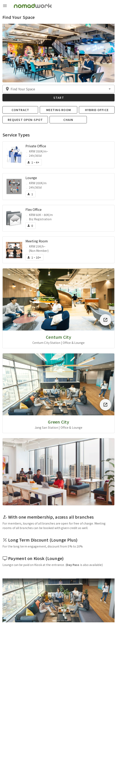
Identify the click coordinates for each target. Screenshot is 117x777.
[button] (58, 89)
